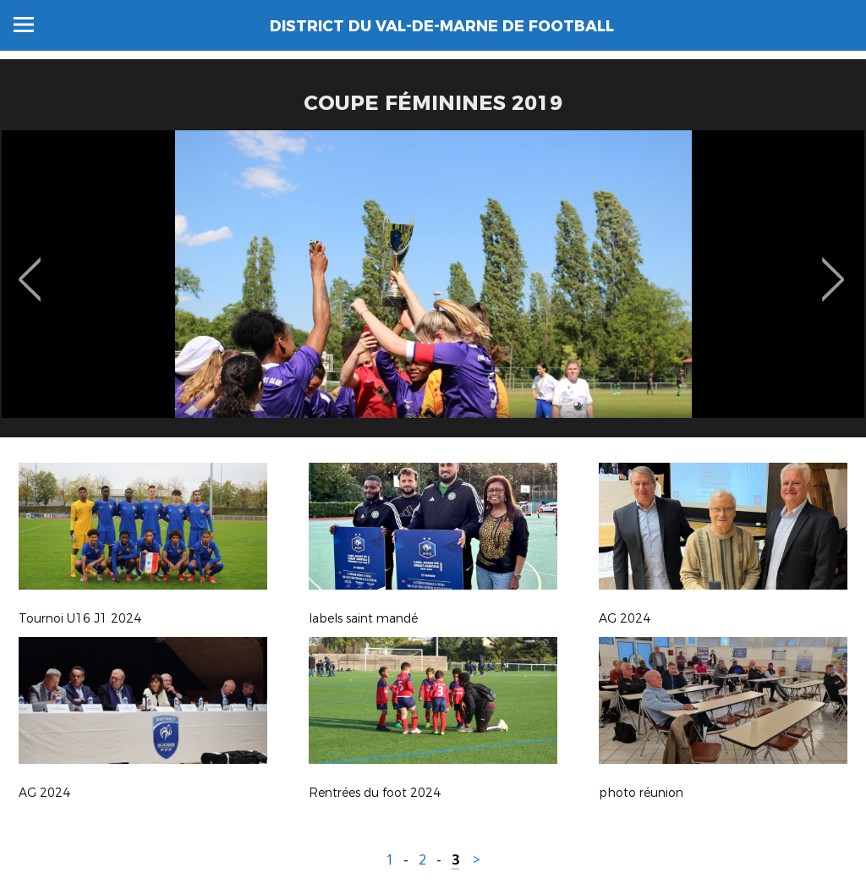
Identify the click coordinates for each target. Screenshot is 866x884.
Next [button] (833, 267)
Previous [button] (30, 267)
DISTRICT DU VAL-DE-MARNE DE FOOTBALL (442, 26)
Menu (23, 25)
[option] (433, 290)
